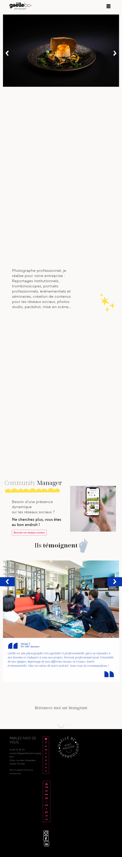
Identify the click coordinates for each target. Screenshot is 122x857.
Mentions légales (16, 770)
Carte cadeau (46, 755)
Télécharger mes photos (46, 801)
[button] (7, 53)
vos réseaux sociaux (29, 532)
